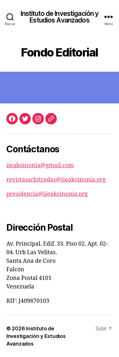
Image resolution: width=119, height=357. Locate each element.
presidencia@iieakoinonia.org (47, 194)
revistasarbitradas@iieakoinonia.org (56, 179)
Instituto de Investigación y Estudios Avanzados (60, 16)
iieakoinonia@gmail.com (40, 165)
